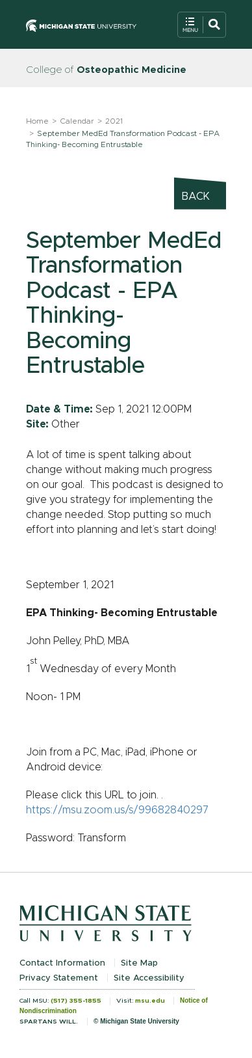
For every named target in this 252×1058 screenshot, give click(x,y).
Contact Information (62, 963)
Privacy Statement (58, 978)
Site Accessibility (149, 978)
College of (106, 70)
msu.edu (150, 1000)
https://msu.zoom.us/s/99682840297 (117, 810)
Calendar (77, 121)
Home (37, 121)
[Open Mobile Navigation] (201, 25)
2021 (114, 121)
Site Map (139, 963)
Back (196, 196)
